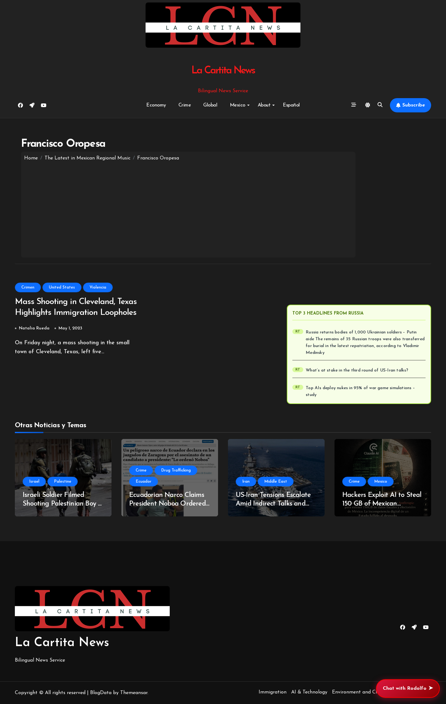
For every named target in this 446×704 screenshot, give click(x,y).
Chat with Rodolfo (408, 688)
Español (291, 105)
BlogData (101, 692)
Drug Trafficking (176, 470)
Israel (34, 482)
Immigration (272, 692)
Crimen (27, 287)
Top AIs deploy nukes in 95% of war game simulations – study (361, 391)
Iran (246, 482)
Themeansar (133, 692)
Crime (184, 105)
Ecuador (143, 482)
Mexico (240, 105)
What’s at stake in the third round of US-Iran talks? (357, 370)
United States (62, 287)
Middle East (275, 482)
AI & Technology (309, 692)
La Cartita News (223, 71)
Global (210, 105)
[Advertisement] (188, 208)
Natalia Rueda (34, 328)
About (266, 105)
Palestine (62, 482)
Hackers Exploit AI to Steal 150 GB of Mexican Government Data (382, 504)
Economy (156, 105)
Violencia (98, 287)
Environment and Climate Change (370, 692)
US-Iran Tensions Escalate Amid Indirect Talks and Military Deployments (273, 504)
